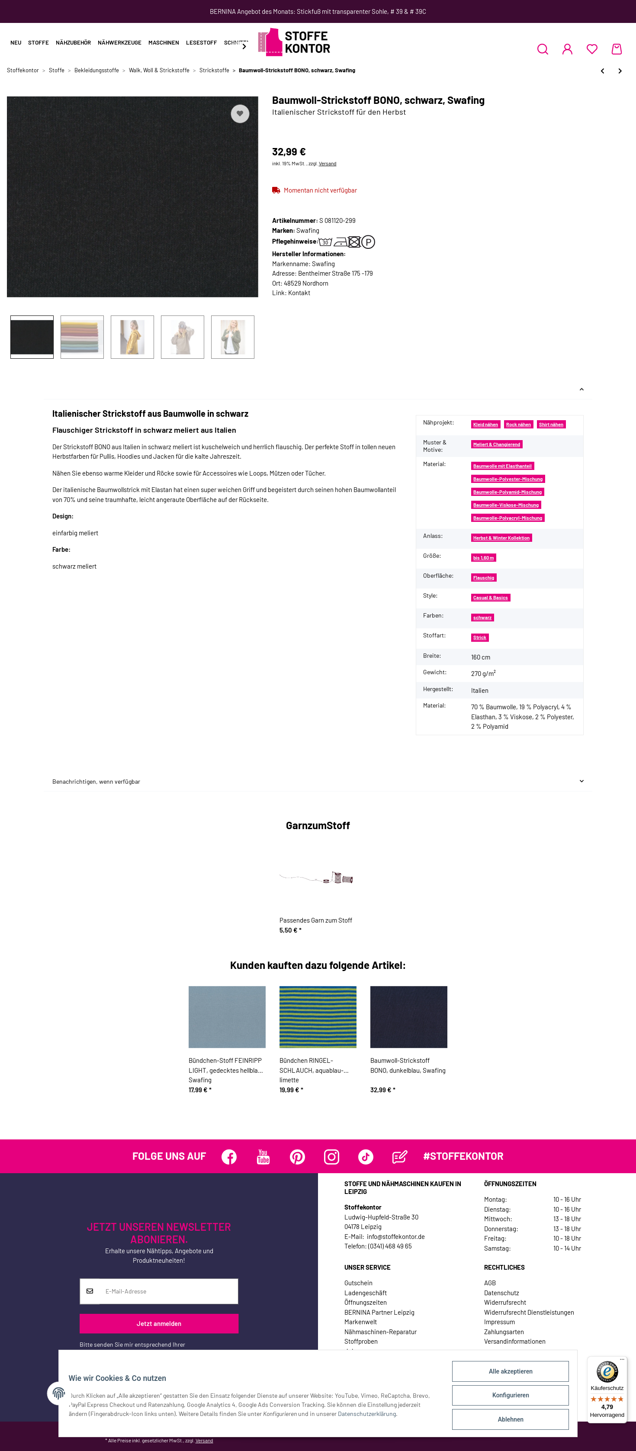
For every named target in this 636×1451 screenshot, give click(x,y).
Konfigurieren (506, 1397)
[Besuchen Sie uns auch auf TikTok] (366, 1157)
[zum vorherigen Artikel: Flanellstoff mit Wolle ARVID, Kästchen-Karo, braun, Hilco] (602, 70)
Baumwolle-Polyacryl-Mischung (507, 518)
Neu (15, 42)
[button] (542, 48)
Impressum (499, 1322)
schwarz (482, 617)
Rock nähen (518, 424)
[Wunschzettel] (592, 48)
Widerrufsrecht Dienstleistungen (529, 1312)
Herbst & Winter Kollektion (501, 538)
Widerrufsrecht (505, 1302)
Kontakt (299, 292)
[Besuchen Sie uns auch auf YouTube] (263, 1157)
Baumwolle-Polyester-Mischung (508, 479)
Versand (328, 163)
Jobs (351, 1351)
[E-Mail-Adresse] (169, 1291)
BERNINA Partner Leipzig (379, 1312)
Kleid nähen (485, 424)
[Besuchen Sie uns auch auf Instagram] (332, 1157)
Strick (479, 637)
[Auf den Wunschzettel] (240, 113)
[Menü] (622, 1361)
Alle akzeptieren (506, 1375)
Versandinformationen (515, 1341)
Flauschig (483, 577)
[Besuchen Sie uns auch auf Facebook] (229, 1157)
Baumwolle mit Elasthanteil (502, 466)
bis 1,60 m (483, 557)
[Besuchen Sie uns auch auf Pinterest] (297, 1157)
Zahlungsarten (504, 1331)
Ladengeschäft (365, 1293)
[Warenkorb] (616, 48)
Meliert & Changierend (496, 444)
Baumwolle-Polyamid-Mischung (507, 492)
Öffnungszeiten (365, 1302)
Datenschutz (501, 1293)
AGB (490, 1283)
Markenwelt (360, 1322)
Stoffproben (361, 1341)
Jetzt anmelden (159, 1324)
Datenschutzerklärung (109, 1353)
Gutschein (358, 1283)
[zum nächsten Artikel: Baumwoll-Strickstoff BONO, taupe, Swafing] (620, 70)
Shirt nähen (551, 424)
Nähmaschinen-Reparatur (380, 1331)
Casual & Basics (490, 597)
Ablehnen (506, 1420)
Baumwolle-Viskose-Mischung (506, 505)
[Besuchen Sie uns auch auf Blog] (400, 1157)
